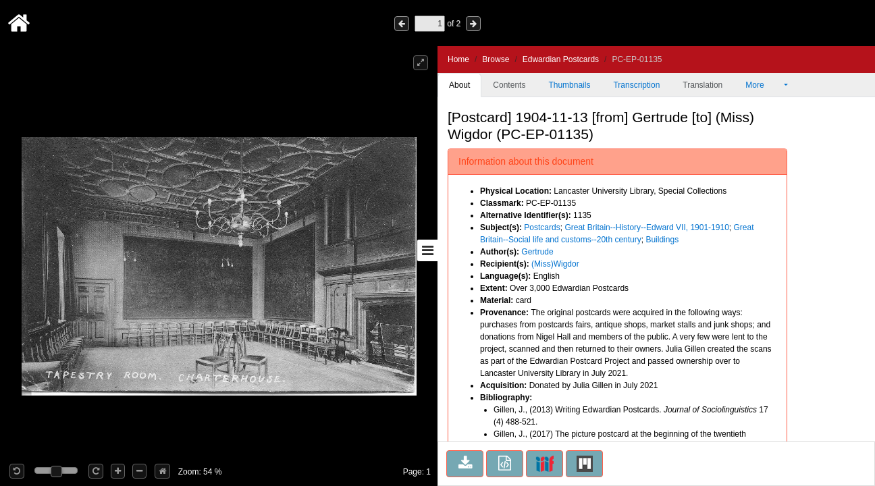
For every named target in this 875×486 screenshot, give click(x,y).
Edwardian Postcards (561, 59)
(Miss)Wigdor (555, 264)
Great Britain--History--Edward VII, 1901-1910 (646, 227)
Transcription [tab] (636, 85)
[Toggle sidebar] (427, 250)
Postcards (542, 227)
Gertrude (537, 251)
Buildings (662, 239)
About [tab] (459, 85)
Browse (495, 59)
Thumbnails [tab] (569, 85)
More (763, 85)
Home (458, 59)
